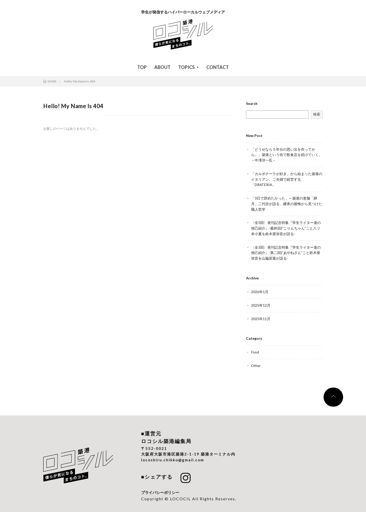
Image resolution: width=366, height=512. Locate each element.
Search (251, 103)
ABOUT (162, 67)
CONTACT (217, 67)
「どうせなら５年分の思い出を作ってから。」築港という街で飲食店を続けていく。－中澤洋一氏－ (286, 154)
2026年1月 (259, 289)
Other (256, 362)
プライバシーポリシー (160, 488)
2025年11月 (260, 315)
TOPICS (186, 67)
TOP (142, 67)
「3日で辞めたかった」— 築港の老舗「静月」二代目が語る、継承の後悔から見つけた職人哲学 (286, 202)
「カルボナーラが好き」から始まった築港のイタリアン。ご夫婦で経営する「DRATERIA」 (286, 178)
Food (255, 349)
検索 (316, 114)
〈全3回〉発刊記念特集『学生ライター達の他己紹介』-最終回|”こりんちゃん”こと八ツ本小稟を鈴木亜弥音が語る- (286, 226)
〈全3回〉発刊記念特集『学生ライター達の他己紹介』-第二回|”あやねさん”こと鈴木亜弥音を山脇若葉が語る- (286, 250)
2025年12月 (260, 302)
